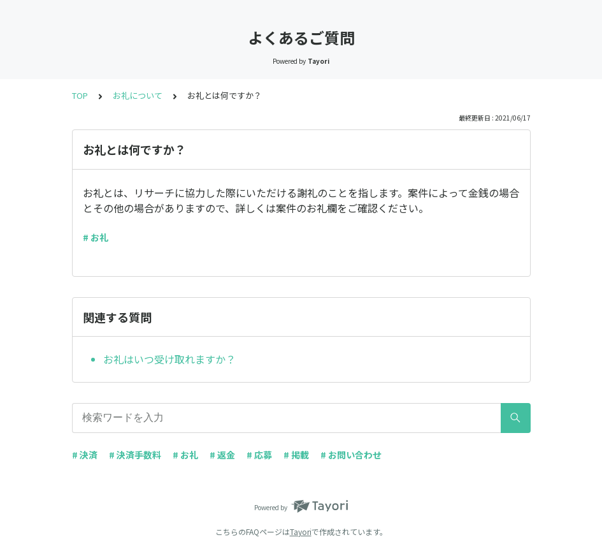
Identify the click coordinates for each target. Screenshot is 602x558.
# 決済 (84, 454)
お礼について (137, 95)
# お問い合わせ (351, 454)
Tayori (301, 531)
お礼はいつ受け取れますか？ (169, 359)
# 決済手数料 (135, 454)
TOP (80, 95)
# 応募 (259, 454)
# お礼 (95, 237)
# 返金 (222, 454)
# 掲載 (296, 454)
